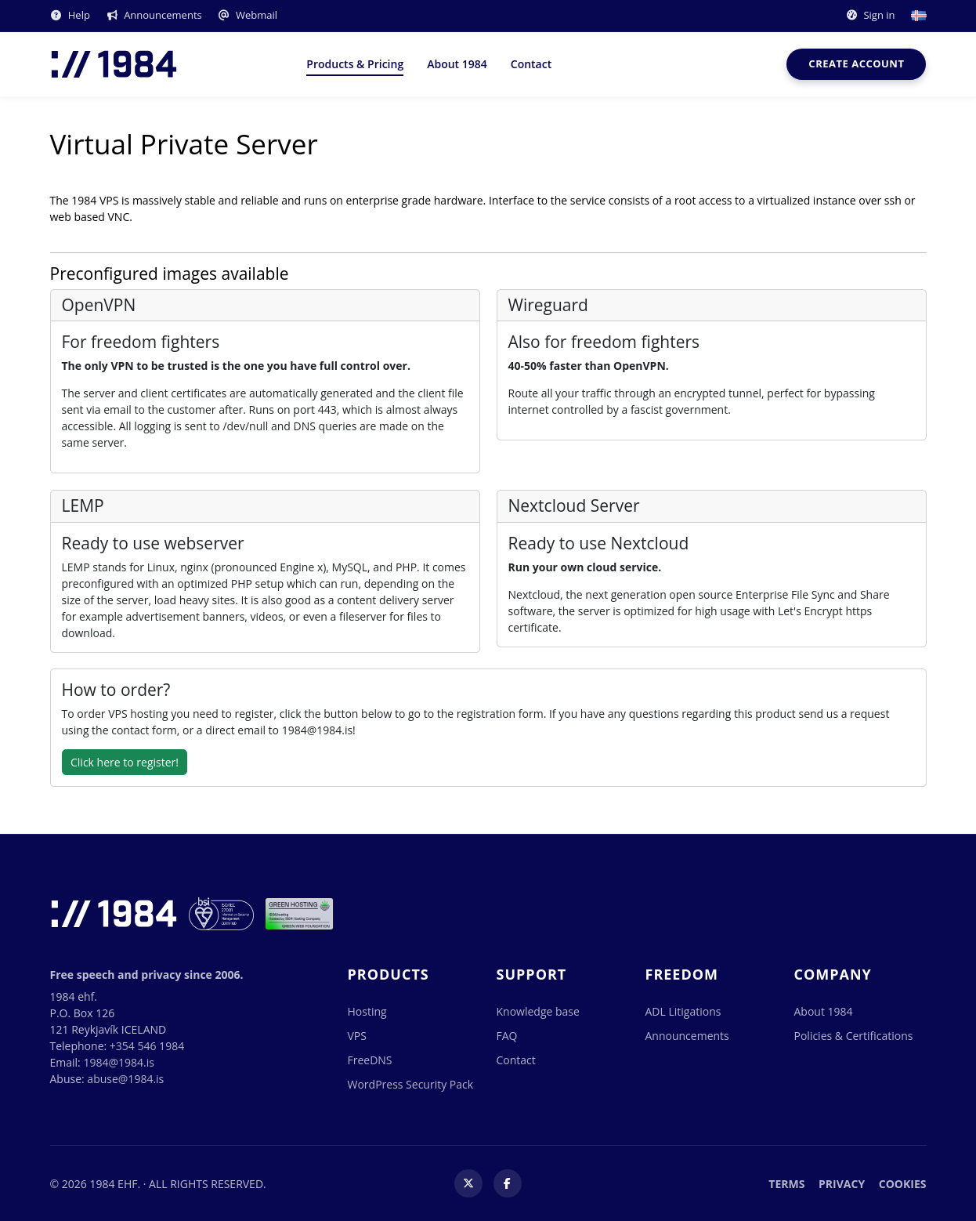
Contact (531, 63)
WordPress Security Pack (411, 1084)
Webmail (247, 15)
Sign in (870, 15)
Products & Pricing (354, 63)
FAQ (507, 1035)
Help (70, 15)
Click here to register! (124, 762)
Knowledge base (538, 1011)
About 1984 (457, 63)
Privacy (842, 1183)
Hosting (367, 1011)
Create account (856, 63)
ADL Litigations (683, 1011)
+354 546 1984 (147, 1045)
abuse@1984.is (125, 1078)
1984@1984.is (118, 1062)
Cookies (903, 1183)
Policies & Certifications (853, 1035)
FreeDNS (370, 1060)
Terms (786, 1183)
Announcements (154, 15)
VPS (357, 1035)
